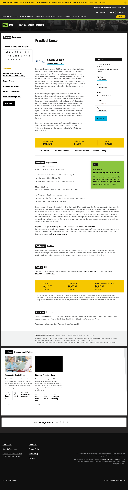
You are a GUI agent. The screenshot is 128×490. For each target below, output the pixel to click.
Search (120, 16)
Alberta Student (90, 271)
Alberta (8, 10)
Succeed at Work (50, 16)
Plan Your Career (6, 16)
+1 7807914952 (102, 110)
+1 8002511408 (102, 80)
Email (54, 51)
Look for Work (39, 16)
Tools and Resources (79, 16)
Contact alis (7, 445)
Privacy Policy (34, 449)
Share (103, 17)
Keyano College (8, 81)
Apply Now (100, 118)
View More (8, 104)
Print (114, 17)
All (7, 52)
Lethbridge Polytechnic (11, 86)
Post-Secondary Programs (31, 24)
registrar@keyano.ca (104, 95)
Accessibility (33, 454)
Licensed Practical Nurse (47, 377)
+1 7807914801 (102, 87)
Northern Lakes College (11, 91)
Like (110, 16)
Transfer (47, 316)
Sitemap (32, 458)
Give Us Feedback (10, 449)
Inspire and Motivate (64, 16)
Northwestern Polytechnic (12, 97)
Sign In (112, 12)
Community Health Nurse (19, 377)
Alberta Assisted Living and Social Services (106, 459)
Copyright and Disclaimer (10, 480)
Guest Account (101, 12)
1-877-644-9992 (121, 7)
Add (107, 17)
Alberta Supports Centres (12, 454)
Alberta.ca (33, 445)
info (8, 24)
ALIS (21, 10)
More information (100, 2)
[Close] (125, 3)
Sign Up (121, 12)
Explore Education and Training (23, 16)
